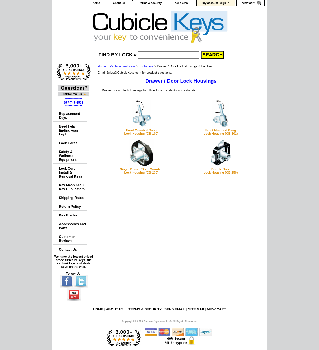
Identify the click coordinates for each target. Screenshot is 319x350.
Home (102, 66)
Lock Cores (68, 143)
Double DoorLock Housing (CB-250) (220, 170)
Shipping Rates (71, 198)
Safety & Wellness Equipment (68, 156)
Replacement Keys (122, 66)
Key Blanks (68, 215)
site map (196, 309)
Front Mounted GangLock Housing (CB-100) (141, 131)
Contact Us (68, 249)
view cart (248, 3)
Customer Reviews (67, 239)
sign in (224, 3)
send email (182, 3)
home (96, 3)
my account (210, 3)
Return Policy (70, 207)
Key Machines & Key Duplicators (72, 187)
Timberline (146, 66)
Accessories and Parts (72, 226)
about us (119, 3)
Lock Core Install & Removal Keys (70, 172)
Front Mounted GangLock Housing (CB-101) (220, 131)
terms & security (151, 3)
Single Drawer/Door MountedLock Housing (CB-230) (141, 170)
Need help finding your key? (69, 130)
